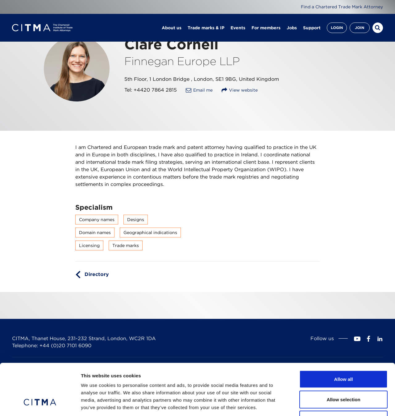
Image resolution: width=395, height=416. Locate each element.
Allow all (343, 335)
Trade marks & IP (206, 27)
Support (312, 27)
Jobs (292, 27)
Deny (343, 375)
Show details (324, 403)
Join (359, 27)
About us (171, 27)
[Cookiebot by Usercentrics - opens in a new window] (40, 404)
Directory (97, 274)
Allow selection (343, 355)
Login (337, 27)
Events (238, 27)
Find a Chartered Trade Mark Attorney (342, 6)
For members (266, 27)
